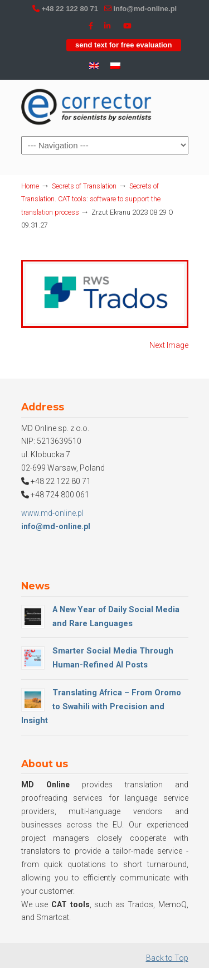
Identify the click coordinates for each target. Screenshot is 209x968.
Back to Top (167, 958)
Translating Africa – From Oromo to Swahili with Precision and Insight (101, 706)
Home (30, 186)
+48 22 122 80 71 (69, 8)
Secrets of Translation (84, 186)
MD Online (87, 107)
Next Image (168, 345)
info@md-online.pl (145, 8)
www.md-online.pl (52, 513)
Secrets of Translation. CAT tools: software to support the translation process (91, 199)
